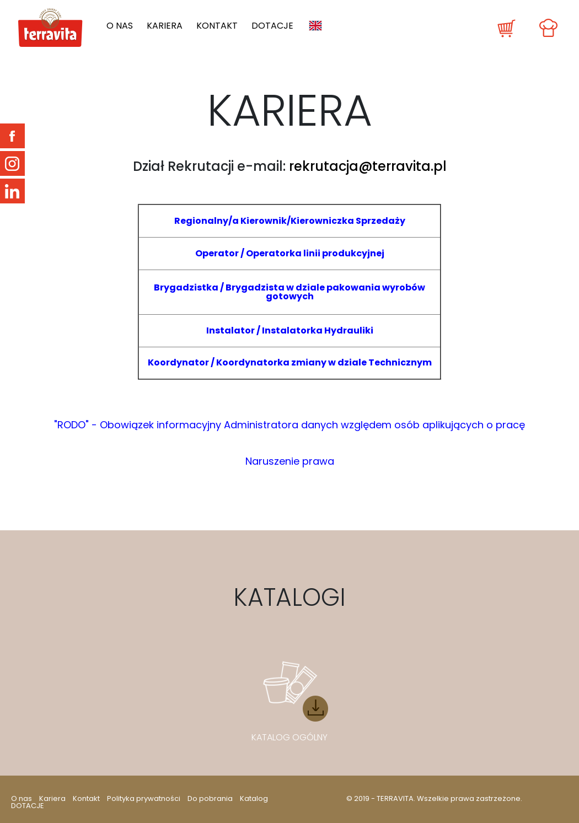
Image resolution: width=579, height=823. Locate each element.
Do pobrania (210, 798)
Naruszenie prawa (289, 461)
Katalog (254, 798)
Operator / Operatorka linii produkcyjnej (289, 253)
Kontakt (217, 25)
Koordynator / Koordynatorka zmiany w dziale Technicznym (290, 362)
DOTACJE (272, 25)
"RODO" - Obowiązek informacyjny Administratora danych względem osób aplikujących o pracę (289, 425)
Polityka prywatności (143, 798)
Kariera (165, 25)
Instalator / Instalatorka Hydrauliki (289, 330)
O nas (119, 25)
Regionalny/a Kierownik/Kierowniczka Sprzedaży (289, 220)
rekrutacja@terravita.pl (368, 166)
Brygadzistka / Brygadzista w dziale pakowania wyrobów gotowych (289, 292)
